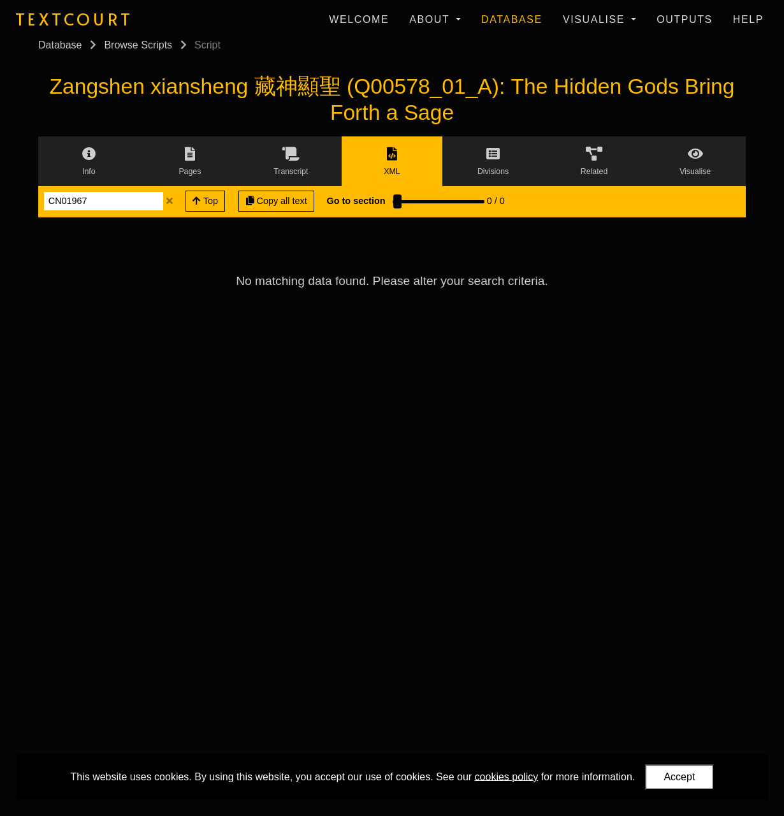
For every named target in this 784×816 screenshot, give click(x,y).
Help (748, 19)
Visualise (595, 19)
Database (511, 19)
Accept (679, 776)
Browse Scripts (138, 45)
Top (205, 201)
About (431, 19)
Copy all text (276, 201)
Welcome (359, 19)
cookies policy (507, 776)
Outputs (685, 19)
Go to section (356, 201)
